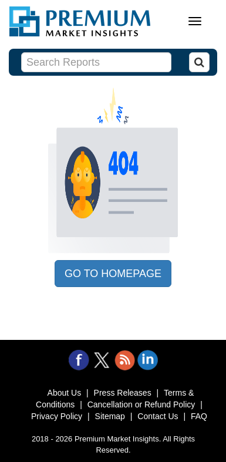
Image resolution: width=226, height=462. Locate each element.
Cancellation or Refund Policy (141, 404)
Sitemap (110, 416)
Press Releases (122, 392)
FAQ (199, 416)
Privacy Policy (56, 416)
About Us (65, 392)
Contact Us (157, 416)
